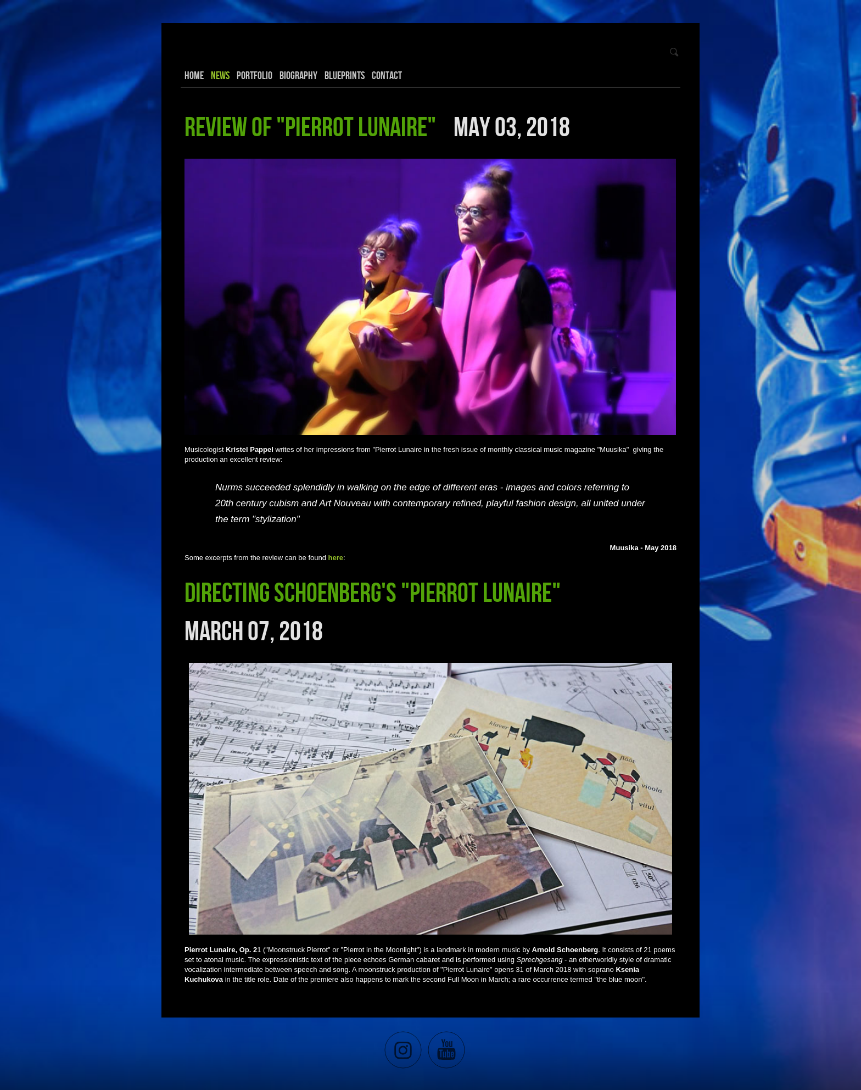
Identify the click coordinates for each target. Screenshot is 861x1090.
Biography (298, 75)
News (220, 75)
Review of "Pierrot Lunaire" (312, 126)
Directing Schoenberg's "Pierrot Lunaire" (375, 592)
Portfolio (254, 75)
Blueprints (345, 75)
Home (194, 75)
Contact (387, 75)
